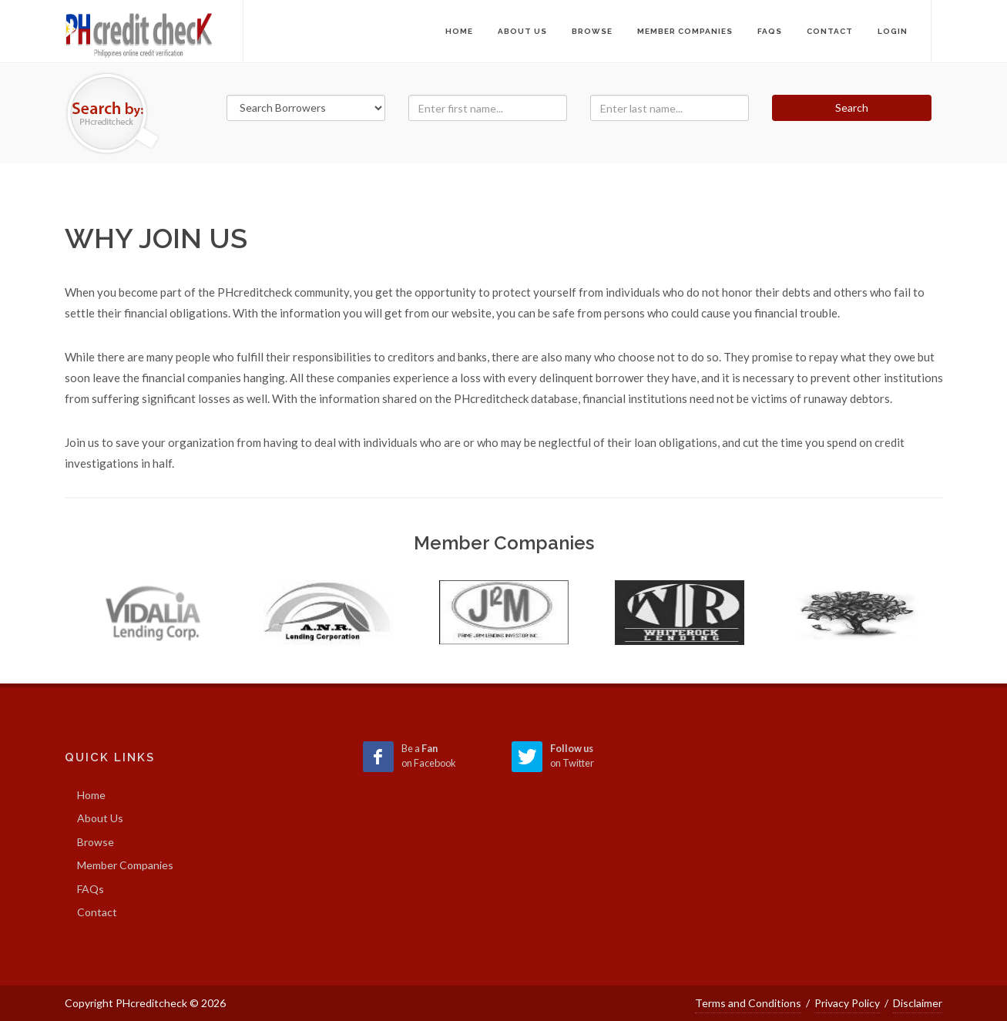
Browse (95, 841)
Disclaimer (917, 1002)
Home (459, 31)
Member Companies (125, 865)
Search (851, 107)
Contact (97, 912)
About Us (100, 818)
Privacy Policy (847, 1002)
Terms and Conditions (748, 1002)
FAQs (90, 888)
